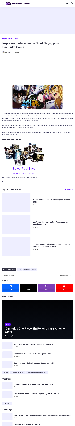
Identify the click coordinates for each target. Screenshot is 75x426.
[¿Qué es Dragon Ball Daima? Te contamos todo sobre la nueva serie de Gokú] (16, 246)
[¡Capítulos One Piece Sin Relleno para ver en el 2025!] (16, 202)
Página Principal (7, 38)
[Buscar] (72, 3)
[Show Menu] (3, 3)
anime (16, 38)
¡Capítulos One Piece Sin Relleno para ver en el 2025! (51, 201)
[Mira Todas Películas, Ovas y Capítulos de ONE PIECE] (7, 345)
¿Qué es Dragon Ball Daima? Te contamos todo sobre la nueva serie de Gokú (51, 245)
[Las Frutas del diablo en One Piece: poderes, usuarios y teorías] (16, 224)
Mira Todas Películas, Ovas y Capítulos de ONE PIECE (33, 345)
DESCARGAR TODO (30, 173)
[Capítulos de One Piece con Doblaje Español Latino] (7, 354)
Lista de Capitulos (17, 372)
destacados (26, 269)
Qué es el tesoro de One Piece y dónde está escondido (34, 363)
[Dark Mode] (67, 3)
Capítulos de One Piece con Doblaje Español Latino (32, 354)
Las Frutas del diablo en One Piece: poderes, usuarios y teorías (50, 223)
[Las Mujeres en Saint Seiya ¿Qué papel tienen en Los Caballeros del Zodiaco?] (7, 416)
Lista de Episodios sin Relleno (36, 372)
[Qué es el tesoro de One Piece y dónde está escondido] (7, 364)
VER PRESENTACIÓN (18, 173)
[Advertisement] (37, 20)
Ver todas (67, 189)
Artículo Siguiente (65, 275)
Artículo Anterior (9, 275)
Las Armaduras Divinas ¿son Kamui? (27, 424)
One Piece (7, 403)
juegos (34, 269)
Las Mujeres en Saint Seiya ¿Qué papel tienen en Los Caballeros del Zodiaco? (42, 415)
